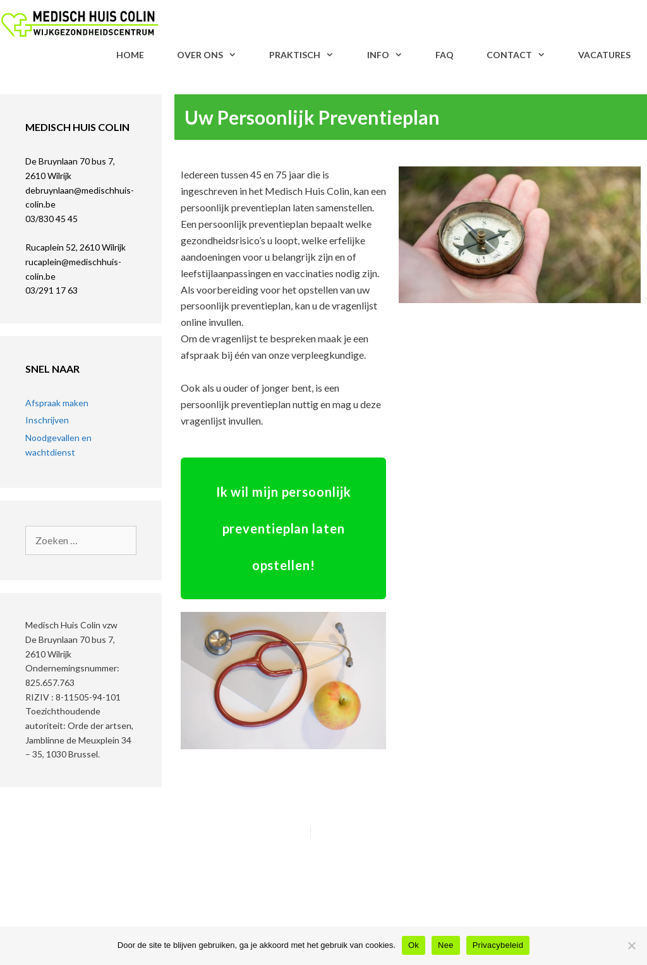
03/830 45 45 (51, 218)
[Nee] (631, 945)
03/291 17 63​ (51, 290)
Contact (524, 54)
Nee (446, 945)
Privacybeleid (498, 945)
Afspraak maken (56, 402)
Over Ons (215, 54)
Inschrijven (47, 419)
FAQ (444, 54)
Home (130, 54)
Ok (413, 945)
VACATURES (604, 54)
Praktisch (309, 54)
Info (393, 54)
